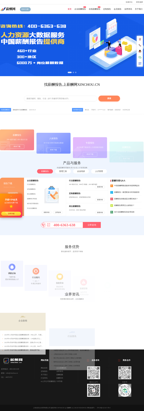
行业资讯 (44, 378)
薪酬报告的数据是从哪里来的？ (124, 199)
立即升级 (11, 214)
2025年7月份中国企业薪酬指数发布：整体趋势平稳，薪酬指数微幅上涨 (29, 373)
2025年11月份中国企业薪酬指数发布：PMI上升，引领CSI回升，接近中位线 (30, 358)
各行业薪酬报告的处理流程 (122, 212)
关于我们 (139, 9)
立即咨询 (58, 212)
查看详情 (46, 212)
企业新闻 (22, 344)
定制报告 (107, 9)
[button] (70, 72)
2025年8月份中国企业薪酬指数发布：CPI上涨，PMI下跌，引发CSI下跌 (28, 369)
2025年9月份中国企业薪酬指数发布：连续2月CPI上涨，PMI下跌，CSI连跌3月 (31, 365)
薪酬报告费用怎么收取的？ (122, 205)
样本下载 (17, 158)
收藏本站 (129, 2)
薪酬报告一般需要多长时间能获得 (124, 192)
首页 (70, 9)
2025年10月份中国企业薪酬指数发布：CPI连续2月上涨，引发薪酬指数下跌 (30, 362)
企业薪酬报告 (80, 9)
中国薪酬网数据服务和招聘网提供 (124, 186)
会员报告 (117, 9)
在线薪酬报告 (94, 9)
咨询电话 (48, 225)
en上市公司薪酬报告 (48, 381)
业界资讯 (128, 9)
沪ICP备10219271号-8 (103, 408)
